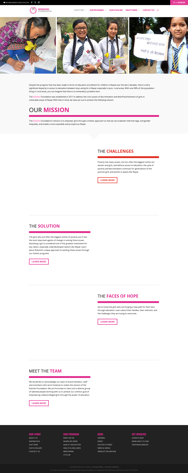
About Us (33, 438)
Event (100, 441)
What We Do (68, 438)
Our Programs (97, 11)
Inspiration (34, 441)
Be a (179, 2)
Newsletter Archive (107, 451)
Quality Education (72, 444)
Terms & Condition (112, 467)
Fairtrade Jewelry (140, 444)
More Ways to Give (140, 441)
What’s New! (131, 11)
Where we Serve (70, 441)
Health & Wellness (72, 448)
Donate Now (138, 438)
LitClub (66, 455)
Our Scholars (116, 11)
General (101, 438)
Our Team (33, 444)
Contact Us (148, 11)
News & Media (104, 448)
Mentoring (68, 451)
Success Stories (105, 444)
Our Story (79, 11)
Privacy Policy (97, 467)
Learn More (107, 180)
